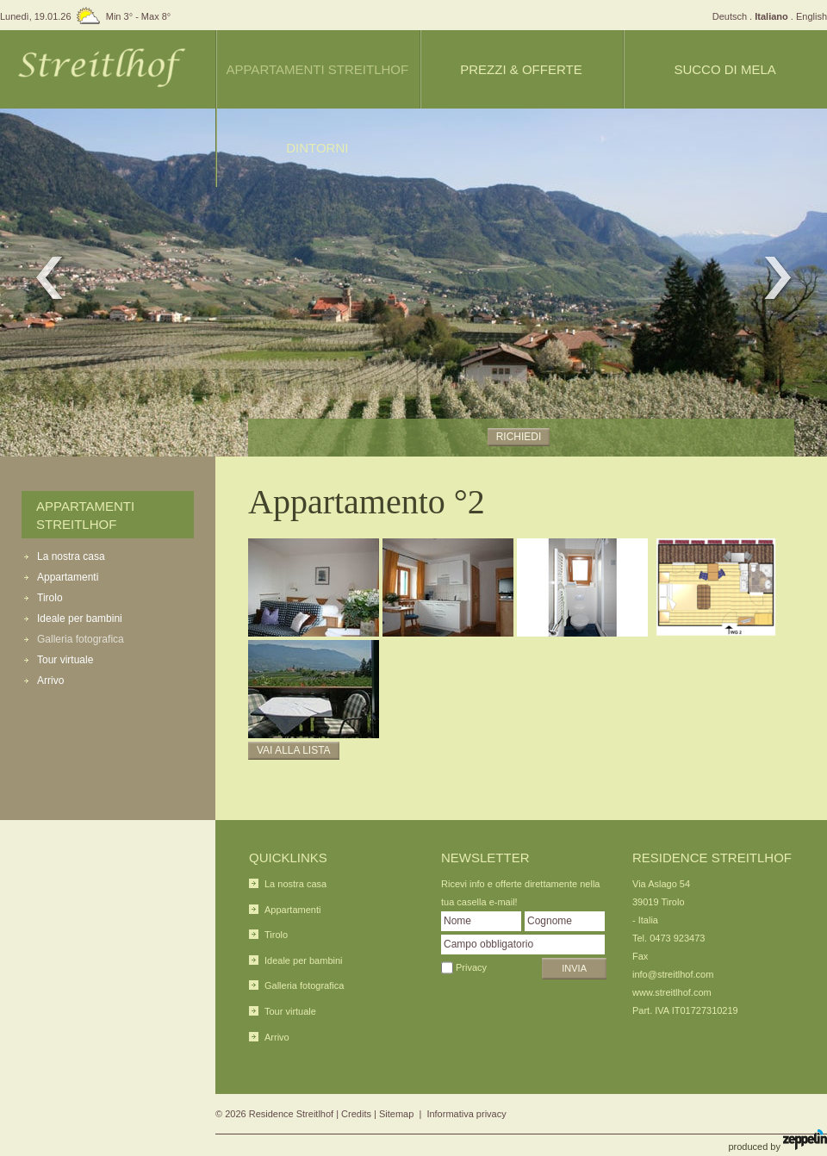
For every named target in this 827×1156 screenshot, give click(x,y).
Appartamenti (67, 577)
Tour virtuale (65, 660)
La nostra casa (71, 556)
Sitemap (396, 1114)
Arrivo (50, 680)
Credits (356, 1114)
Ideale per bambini (79, 618)
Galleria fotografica (80, 639)
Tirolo (50, 598)
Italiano (771, 16)
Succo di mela (724, 69)
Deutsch (729, 16)
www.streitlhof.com (672, 992)
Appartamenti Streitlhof (317, 69)
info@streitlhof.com (672, 974)
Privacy (471, 967)
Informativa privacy (466, 1114)
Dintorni (317, 147)
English (811, 16)
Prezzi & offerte (520, 69)
